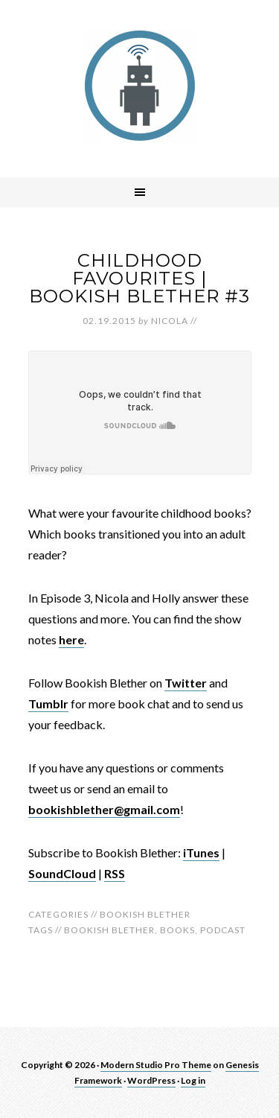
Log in (193, 1080)
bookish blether (109, 930)
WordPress (151, 1080)
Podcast (223, 930)
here (71, 639)
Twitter (185, 683)
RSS (114, 873)
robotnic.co (140, 86)
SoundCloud (62, 873)
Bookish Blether (145, 914)
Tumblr (48, 703)
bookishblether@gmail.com (104, 809)
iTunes (201, 852)
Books (177, 930)
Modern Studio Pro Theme (155, 1064)
